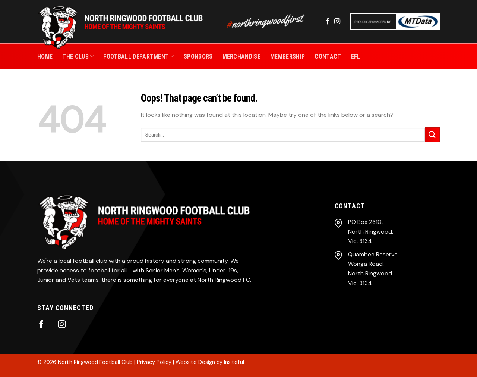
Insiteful (234, 362)
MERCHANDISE (241, 56)
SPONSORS (198, 56)
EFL (355, 56)
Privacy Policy (154, 362)
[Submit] (432, 134)
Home (45, 56)
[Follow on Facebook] (328, 21)
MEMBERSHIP (287, 56)
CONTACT (328, 56)
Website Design (195, 362)
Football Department (138, 56)
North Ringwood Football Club (95, 362)
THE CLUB (78, 56)
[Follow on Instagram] (337, 21)
